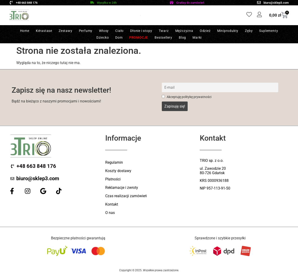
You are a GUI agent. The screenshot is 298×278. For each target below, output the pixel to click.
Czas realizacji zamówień (126, 196)
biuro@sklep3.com (276, 2)
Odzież (205, 31)
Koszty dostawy (118, 171)
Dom (118, 37)
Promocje (138, 37)
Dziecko (102, 37)
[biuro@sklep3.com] (259, 2)
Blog (182, 37)
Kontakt (111, 204)
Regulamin (114, 162)
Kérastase (44, 31)
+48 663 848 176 (26, 2)
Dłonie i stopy (141, 31)
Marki (197, 37)
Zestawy (65, 31)
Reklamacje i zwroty (121, 187)
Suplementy (268, 31)
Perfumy (86, 31)
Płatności (113, 179)
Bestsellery (163, 37)
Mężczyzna (184, 31)
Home (24, 31)
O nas (110, 212)
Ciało (119, 31)
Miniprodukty (228, 31)
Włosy (104, 31)
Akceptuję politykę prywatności (186, 97)
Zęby (249, 31)
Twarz (164, 31)
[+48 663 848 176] (11, 2)
